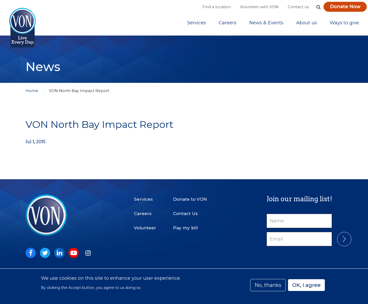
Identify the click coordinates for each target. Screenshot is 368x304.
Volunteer (145, 227)
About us (306, 23)
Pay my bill (185, 227)
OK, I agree (306, 285)
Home (32, 90)
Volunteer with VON (259, 6)
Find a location (216, 6)
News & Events (266, 23)
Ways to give (344, 23)
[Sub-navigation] (196, 22)
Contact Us (185, 213)
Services (196, 23)
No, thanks (268, 285)
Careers (227, 23)
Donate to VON (190, 199)
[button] (318, 7)
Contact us (298, 6)
